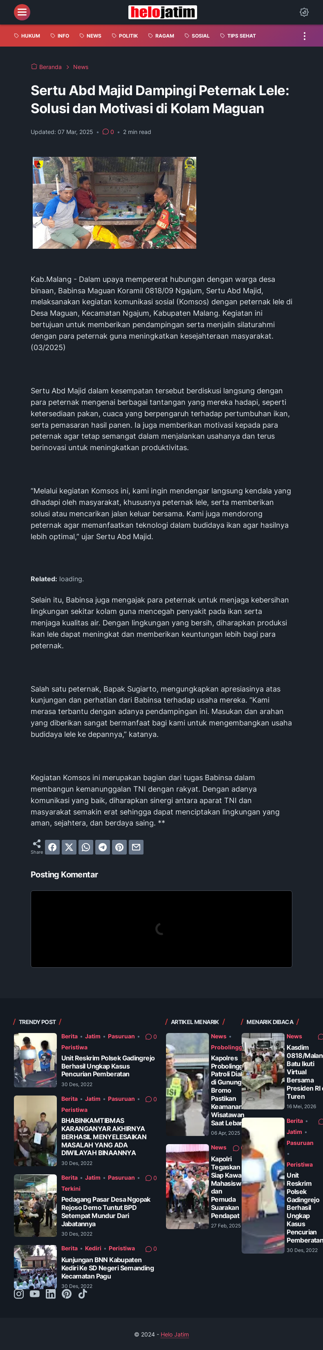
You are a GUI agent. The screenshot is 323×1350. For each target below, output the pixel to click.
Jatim (93, 1036)
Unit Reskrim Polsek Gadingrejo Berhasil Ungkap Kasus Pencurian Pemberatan (108, 1066)
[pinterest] (119, 847)
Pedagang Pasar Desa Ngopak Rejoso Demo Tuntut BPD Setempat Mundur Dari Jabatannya (105, 1212)
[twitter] (69, 847)
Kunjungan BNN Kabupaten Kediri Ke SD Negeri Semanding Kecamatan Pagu (107, 1268)
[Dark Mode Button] (304, 12)
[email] (136, 847)
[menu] (22, 12)
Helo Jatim (175, 1334)
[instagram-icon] (19, 1294)
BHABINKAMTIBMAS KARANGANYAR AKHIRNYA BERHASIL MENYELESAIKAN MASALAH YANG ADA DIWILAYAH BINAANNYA (104, 1137)
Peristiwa (74, 1047)
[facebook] (52, 847)
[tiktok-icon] (82, 1294)
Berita (69, 1036)
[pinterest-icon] (67, 1294)
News (219, 1036)
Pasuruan (121, 1036)
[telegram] (102, 847)
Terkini (71, 1188)
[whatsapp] (86, 847)
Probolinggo (228, 1047)
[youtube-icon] (35, 1294)
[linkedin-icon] (51, 1294)
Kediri (93, 1248)
